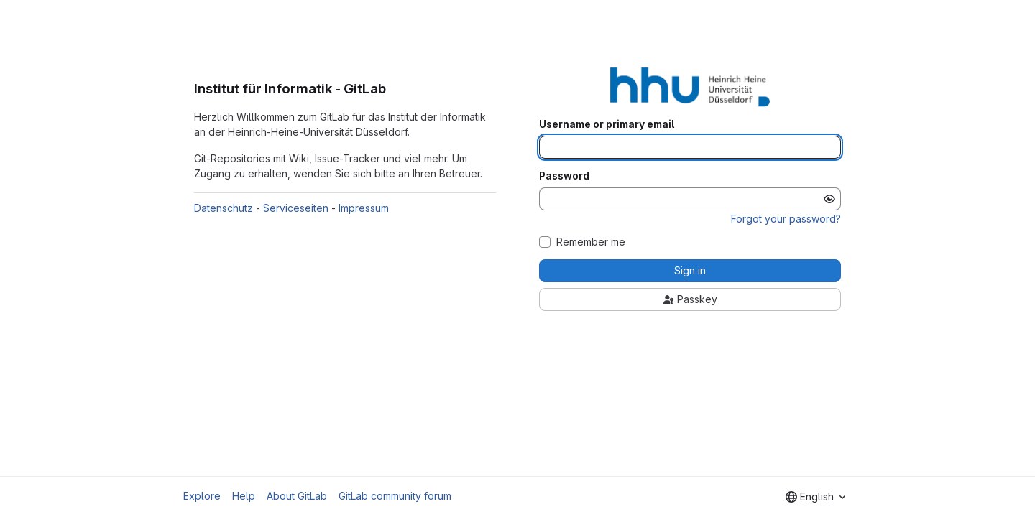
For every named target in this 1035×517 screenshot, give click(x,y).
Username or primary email (606, 124)
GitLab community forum (395, 496)
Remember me (590, 242)
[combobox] (815, 497)
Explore (202, 496)
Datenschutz (223, 208)
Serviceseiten (295, 208)
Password (564, 176)
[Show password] (829, 198)
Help (243, 496)
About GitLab (297, 496)
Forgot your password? (786, 219)
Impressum (364, 208)
